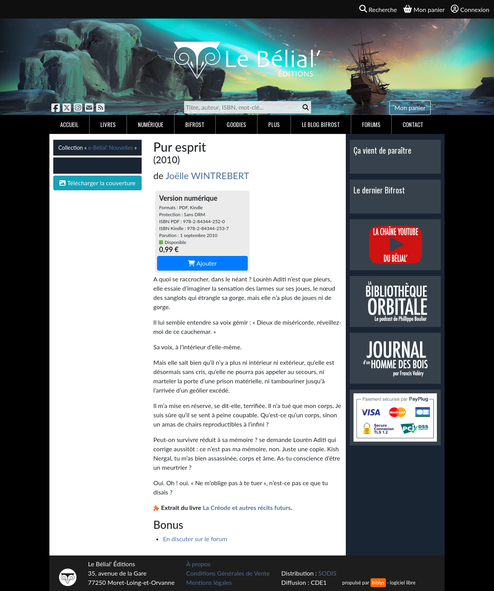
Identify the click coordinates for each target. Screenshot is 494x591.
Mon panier (410, 107)
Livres (108, 124)
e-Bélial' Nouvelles (110, 147)
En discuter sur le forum (195, 538)
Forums (371, 124)
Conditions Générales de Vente (228, 573)
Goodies (236, 124)
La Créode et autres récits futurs (247, 507)
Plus (274, 124)
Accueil (69, 124)
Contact (413, 124)
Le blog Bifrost (321, 124)
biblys (378, 582)
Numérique (150, 124)
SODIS (327, 573)
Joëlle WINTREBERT (207, 175)
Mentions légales (209, 582)
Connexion (470, 9)
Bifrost (195, 124)
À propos (198, 563)
